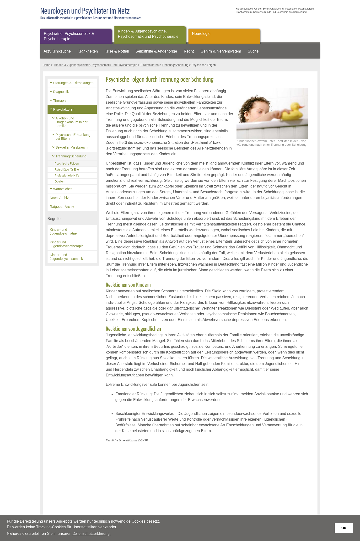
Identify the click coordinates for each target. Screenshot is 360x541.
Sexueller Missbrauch (72, 147)
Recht (189, 51)
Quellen (59, 181)
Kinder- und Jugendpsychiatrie (63, 231)
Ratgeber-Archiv (62, 207)
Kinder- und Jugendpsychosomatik (66, 257)
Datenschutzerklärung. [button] (91, 533)
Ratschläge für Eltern (68, 169)
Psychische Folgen (67, 163)
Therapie (59, 100)
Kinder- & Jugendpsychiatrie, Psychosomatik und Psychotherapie (148, 33)
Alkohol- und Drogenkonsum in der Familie (72, 122)
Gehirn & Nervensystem (220, 51)
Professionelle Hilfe (67, 175)
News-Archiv (59, 198)
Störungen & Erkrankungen (73, 83)
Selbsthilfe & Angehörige (156, 51)
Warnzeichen (63, 189)
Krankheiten (87, 51)
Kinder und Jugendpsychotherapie (67, 244)
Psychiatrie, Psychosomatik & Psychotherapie (69, 36)
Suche (253, 51)
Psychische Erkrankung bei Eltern (73, 136)
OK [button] (344, 528)
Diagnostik (61, 92)
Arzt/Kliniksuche (57, 51)
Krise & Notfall (117, 51)
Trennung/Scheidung (175, 65)
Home (46, 65)
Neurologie (201, 34)
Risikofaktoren (149, 65)
